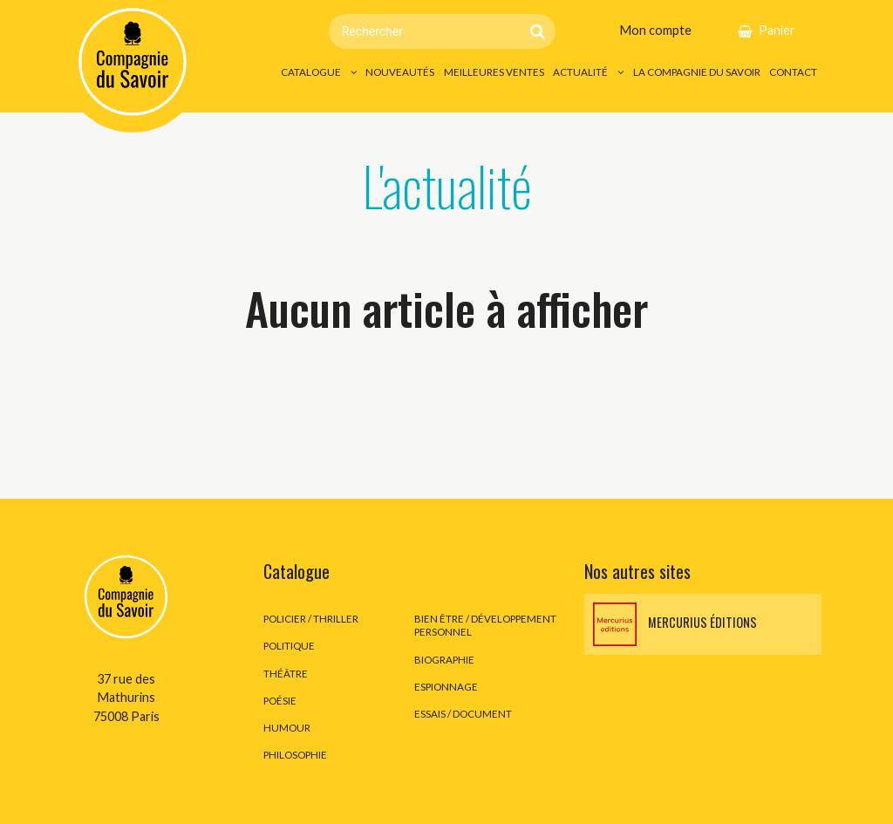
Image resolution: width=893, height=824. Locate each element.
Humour (286, 727)
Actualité (580, 72)
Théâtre (285, 673)
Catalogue (311, 72)
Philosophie (295, 754)
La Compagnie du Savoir (696, 72)
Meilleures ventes (494, 72)
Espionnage (446, 686)
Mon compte (655, 30)
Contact (793, 72)
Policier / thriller (310, 618)
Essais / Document (463, 713)
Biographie (444, 659)
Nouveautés (399, 72)
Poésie (280, 700)
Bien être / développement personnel (485, 625)
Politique (289, 645)
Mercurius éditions (675, 624)
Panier (777, 30)
